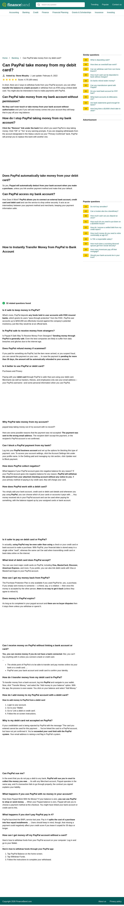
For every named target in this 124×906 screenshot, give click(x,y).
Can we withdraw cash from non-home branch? (105, 70)
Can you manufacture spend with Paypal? (103, 86)
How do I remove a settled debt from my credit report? (105, 228)
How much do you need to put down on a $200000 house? (105, 223)
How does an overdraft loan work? (103, 64)
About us (102, 901)
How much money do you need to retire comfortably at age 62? (105, 234)
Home (5, 58)
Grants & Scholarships (81, 12)
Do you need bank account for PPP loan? (104, 92)
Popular (105, 5)
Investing (111, 12)
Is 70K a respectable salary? (101, 239)
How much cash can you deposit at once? (103, 217)
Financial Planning (60, 12)
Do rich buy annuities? (99, 207)
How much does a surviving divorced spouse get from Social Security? (104, 245)
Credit (35, 12)
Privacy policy (116, 901)
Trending (94, 5)
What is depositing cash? (100, 60)
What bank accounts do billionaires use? (103, 98)
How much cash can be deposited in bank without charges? (104, 76)
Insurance (99, 12)
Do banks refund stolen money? (102, 81)
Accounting (14, 12)
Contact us (117, 5)
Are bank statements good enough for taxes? (105, 104)
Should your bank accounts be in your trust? (105, 256)
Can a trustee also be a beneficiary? (104, 211)
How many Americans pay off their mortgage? (103, 250)
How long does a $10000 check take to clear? (105, 110)
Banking (26, 12)
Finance (45, 12)
